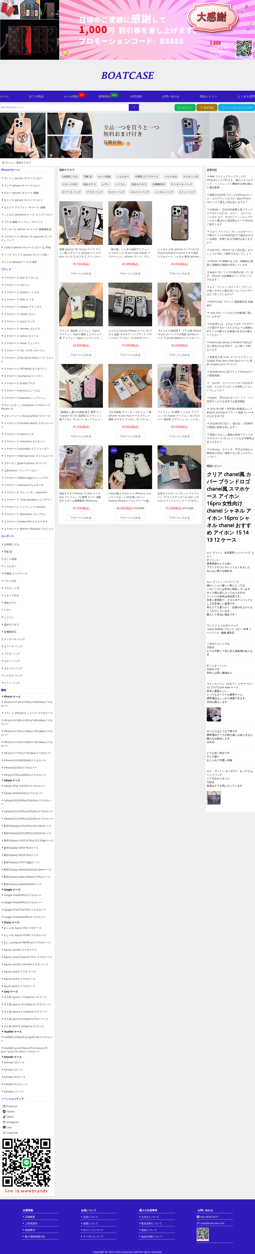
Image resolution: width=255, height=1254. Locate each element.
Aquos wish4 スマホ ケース (20, 971)
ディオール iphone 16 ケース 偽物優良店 (27, 229)
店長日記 (212, 170)
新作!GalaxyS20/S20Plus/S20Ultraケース (27, 833)
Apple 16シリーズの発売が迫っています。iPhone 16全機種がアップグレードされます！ (230, 275)
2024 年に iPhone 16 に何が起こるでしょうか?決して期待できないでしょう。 (230, 251)
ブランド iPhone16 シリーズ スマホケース (28, 713)
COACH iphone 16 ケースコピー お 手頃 (27, 247)
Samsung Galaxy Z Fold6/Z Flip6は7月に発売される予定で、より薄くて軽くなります (230, 345)
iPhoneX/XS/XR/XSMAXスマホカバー (25, 760)
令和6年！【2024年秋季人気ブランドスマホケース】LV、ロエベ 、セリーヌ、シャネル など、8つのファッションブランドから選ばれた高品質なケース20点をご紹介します (230, 217)
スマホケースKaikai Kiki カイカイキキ (26, 521)
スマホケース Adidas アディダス (23, 306)
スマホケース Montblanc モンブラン (25, 514)
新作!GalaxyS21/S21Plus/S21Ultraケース (27, 826)
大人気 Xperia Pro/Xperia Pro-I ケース (26, 1019)
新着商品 (104, 96)
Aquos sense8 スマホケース (20, 949)
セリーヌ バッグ (13, 646)
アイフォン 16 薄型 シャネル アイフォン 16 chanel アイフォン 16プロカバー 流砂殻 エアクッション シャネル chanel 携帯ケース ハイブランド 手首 (179, 417)
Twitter (9, 1111)
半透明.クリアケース (16, 573)
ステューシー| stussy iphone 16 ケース (27, 416)
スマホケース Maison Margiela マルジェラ (29, 528)
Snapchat (10, 1132)
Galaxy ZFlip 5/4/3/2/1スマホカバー (24, 786)
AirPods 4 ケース (14, 1091)
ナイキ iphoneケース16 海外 (20, 262)
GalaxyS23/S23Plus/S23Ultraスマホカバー (28, 811)
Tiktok (8, 1117)
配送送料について (151, 1223)
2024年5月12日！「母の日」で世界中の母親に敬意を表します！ (230, 425)
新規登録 (209, 107)
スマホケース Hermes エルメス (22, 328)
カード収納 (10, 559)
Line (7, 1127)
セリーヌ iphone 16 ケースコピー (23, 200)
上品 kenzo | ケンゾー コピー (21, 470)
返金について (149, 1230)
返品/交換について (152, 1236)
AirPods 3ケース (13, 1069)
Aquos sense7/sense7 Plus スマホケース (28, 957)
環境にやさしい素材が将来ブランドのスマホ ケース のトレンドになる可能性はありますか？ (230, 438)
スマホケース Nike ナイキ (19, 299)
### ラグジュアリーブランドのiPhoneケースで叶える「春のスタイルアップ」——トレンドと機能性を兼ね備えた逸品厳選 (230, 182)
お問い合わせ (171, 96)
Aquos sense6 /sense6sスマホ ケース (26, 964)
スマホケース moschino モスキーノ (24, 441)
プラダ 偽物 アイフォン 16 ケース (23, 222)
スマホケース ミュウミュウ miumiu (24, 507)
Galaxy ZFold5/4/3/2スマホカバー (23, 793)
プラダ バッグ (12, 653)
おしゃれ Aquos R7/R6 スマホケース (25, 935)
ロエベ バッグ (12, 661)
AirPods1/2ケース (14, 1062)
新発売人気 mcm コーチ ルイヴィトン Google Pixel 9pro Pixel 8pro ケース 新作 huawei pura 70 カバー (230, 360)
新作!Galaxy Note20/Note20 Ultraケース (27, 869)
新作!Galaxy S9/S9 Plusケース (21, 847)
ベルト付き (10, 580)
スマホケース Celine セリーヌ (21, 336)
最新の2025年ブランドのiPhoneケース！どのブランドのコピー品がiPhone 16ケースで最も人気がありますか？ (229, 198)
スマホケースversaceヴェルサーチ (24, 485)
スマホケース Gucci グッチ (19, 321)
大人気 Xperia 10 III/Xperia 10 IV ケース (27, 1004)
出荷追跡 (136, 96)
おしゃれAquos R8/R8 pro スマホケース (27, 942)
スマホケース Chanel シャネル (21, 292)
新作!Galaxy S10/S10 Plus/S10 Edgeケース (29, 840)
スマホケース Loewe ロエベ (20, 314)
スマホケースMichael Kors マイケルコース (29, 456)
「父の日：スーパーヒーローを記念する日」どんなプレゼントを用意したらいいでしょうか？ (230, 386)
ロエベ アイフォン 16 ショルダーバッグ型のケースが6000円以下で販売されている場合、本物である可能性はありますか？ (230, 237)
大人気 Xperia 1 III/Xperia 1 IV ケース (25, 997)
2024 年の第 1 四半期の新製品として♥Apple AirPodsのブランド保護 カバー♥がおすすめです (230, 412)
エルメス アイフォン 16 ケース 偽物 (24, 207)
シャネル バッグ (13, 675)
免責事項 (30, 1230)
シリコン (9, 617)
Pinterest (10, 1106)
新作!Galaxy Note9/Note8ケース (23, 884)
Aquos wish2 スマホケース (19, 986)
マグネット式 (11, 588)
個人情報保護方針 (35, 1236)
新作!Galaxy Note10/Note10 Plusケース (27, 877)
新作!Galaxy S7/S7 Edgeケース (22, 862)
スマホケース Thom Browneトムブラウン (28, 499)
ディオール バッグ (14, 639)
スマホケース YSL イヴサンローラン (24, 350)
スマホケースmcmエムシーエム (22, 390)
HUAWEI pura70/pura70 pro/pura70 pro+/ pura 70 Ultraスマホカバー (24, 1049)
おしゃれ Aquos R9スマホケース (23, 928)
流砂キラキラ (23, 162)
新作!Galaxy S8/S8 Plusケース (21, 855)
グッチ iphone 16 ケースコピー (22, 185)
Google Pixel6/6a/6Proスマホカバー (25, 917)
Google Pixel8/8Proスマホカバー (23, 902)
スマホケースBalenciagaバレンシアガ (26, 477)
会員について (90, 1216)
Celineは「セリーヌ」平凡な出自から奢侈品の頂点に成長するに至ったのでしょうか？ (230, 453)
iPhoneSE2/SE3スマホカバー (20, 767)
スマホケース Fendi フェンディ (22, 343)
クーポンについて (93, 1236)
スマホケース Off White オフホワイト (26, 368)
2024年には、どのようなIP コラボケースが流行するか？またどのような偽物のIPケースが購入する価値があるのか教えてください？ (230, 329)
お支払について (150, 1216)
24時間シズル (11, 544)
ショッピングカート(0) (238, 107)
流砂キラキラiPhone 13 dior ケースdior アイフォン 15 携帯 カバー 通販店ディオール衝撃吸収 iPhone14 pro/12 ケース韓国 (80, 499)
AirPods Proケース (15, 1077)
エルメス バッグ (13, 668)
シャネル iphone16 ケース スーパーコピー (28, 214)
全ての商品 (36, 96)
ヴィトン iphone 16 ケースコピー (23, 178)
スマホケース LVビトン (17, 285)
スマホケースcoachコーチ (19, 434)
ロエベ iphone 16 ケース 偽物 (21, 192)
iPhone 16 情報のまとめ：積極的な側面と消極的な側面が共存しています (230, 262)
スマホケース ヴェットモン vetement (25, 492)
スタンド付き (11, 595)
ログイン (187, 107)
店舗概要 (30, 1216)
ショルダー (10, 566)
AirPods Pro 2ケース (16, 1084)
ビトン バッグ (12, 682)
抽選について (90, 1223)
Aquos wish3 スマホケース (19, 979)
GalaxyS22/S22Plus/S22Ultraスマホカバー (28, 818)
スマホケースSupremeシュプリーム (25, 397)
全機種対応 (10, 631)
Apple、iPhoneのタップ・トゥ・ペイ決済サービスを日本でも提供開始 (230, 399)
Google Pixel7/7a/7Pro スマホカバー (25, 909)
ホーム (4, 96)
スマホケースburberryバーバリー (23, 376)
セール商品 (71, 96)
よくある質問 (246, 96)
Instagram (11, 1122)
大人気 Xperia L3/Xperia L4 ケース (24, 1026)
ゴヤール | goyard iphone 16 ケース (25, 463)
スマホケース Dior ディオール (21, 277)
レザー (7, 610)
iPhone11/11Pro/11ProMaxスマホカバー (27, 753)
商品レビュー (208, 96)
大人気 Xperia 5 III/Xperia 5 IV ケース (25, 1011)
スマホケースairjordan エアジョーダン (26, 448)
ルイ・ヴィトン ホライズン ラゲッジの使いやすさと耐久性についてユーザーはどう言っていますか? (230, 290)
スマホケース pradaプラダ (19, 383)
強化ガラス (10, 602)
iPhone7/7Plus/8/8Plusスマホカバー (25, 775)
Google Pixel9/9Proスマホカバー (23, 895)
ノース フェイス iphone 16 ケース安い (26, 254)
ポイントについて (93, 1230)
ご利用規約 (31, 1223)
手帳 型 (8, 551)
